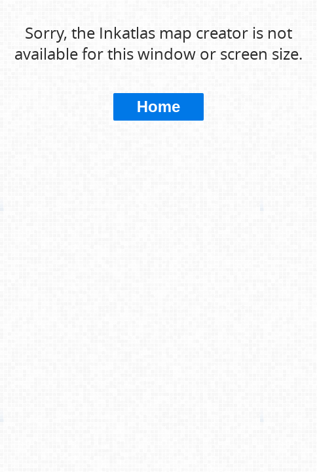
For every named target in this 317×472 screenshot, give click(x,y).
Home (159, 106)
